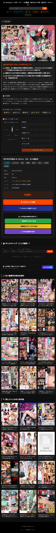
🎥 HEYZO (35, 12)
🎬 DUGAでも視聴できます (28, 208)
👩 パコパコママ (44, 12)
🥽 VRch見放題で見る (28, 231)
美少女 (33, 163)
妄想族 (27, 163)
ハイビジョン (16, 163)
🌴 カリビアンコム (18, 12)
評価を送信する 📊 (37, 150)
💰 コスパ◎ (35, 112)
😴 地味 (26, 112)
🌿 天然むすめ (28, 15)
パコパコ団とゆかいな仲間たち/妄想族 (21, 181)
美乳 (22, 163)
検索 (45, 8)
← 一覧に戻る (6, 21)
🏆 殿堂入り (46, 112)
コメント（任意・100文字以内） (24, 249)
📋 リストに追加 (47, 267)
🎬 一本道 (28, 12)
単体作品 (6, 166)
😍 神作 (7, 112)
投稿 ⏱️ (50, 251)
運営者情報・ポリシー (31, 529)
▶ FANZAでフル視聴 (28, 202)
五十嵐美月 (7, 163)
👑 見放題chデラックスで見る (28, 226)
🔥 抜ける (16, 112)
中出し (39, 163)
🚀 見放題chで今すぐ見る (28, 221)
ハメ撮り (46, 163)
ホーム (21, 529)
